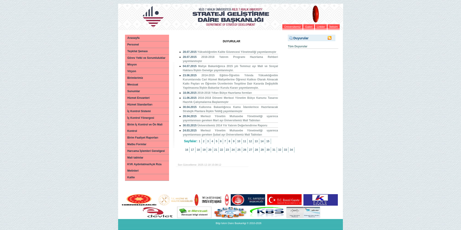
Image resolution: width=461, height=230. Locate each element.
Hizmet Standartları (139, 104)
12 (250, 141)
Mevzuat (132, 84)
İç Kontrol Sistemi (139, 111)
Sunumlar (133, 91)
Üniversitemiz (292, 26)
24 (233, 149)
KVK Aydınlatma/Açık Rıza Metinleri (144, 167)
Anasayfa (133, 38)
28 (256, 149)
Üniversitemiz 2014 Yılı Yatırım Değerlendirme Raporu (232, 125)
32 (279, 149)
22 (221, 149)
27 (250, 149)
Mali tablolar (135, 157)
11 (244, 141)
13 (256, 141)
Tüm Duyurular (297, 46)
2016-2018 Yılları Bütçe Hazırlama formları (224, 92)
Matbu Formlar (136, 144)
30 (268, 149)
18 (198, 149)
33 (285, 149)
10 (238, 141)
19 (204, 149)
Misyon (132, 64)
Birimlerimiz (135, 78)
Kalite (131, 177)
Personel (133, 44)
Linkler (321, 26)
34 (291, 149)
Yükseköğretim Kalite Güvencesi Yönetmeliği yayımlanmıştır (236, 52)
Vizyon (131, 71)
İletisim (333, 26)
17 (192, 149)
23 (227, 149)
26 (244, 149)
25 (238, 149)
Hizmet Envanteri (138, 97)
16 (186, 149)
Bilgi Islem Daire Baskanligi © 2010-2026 (238, 223)
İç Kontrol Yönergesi (140, 117)
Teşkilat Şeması (137, 51)
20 (209, 149)
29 (262, 149)
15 (267, 141)
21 (215, 149)
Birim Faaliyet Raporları (142, 137)
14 (262, 141)
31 (273, 149)
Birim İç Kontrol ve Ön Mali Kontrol (144, 128)
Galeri (308, 26)
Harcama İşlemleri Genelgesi (146, 151)
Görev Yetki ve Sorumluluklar (146, 58)
